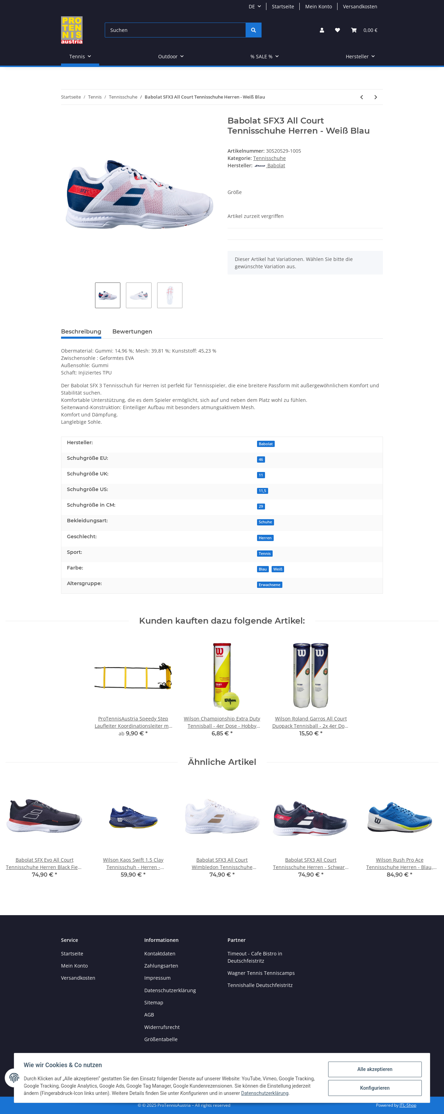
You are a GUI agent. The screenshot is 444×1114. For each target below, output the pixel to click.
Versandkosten (360, 6)
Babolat (266, 443)
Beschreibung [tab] (81, 331)
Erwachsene (269, 584)
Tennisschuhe (269, 158)
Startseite (283, 6)
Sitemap (153, 1002)
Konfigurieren (373, 1087)
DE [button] (252, 6)
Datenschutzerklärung (170, 990)
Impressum (157, 977)
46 (261, 459)
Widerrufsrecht (162, 1027)
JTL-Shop (408, 1105)
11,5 (262, 490)
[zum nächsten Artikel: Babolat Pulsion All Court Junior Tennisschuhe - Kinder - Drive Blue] (376, 97)
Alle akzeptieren (373, 1069)
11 (261, 475)
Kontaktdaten (160, 953)
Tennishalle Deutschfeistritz (260, 985)
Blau (263, 569)
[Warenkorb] (364, 30)
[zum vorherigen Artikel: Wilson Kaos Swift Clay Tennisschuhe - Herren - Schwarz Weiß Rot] (362, 97)
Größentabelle (161, 1039)
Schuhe (265, 522)
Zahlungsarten (161, 965)
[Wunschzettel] (337, 30)
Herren (265, 537)
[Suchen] (175, 30)
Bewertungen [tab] (132, 331)
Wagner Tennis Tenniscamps (261, 973)
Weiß (277, 569)
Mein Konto (318, 6)
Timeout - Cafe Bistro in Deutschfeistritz (255, 957)
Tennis (265, 553)
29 (261, 506)
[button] (322, 30)
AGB (149, 1014)
